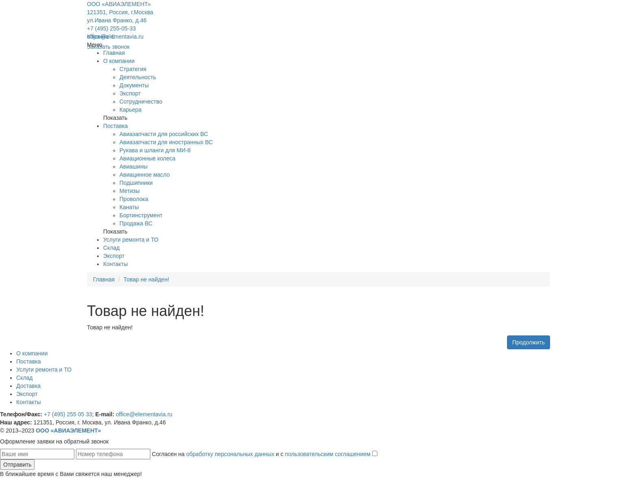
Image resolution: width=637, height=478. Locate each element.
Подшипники (136, 183)
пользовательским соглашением (327, 454)
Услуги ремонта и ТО (130, 239)
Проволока (133, 199)
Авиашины (133, 166)
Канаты (129, 207)
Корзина (101, 36)
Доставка (28, 386)
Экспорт (130, 93)
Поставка (115, 126)
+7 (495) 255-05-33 (111, 28)
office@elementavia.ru (115, 36)
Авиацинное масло (144, 174)
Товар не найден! (146, 279)
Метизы (129, 191)
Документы (134, 85)
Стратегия (132, 69)
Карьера (130, 109)
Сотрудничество (140, 101)
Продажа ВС (135, 223)
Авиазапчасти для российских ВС (163, 134)
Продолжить (528, 342)
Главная (114, 53)
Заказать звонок (108, 46)
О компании (118, 61)
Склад (111, 247)
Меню (94, 44)
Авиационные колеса (147, 158)
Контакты (115, 264)
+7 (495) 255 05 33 (68, 414)
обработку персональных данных (230, 454)
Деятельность (137, 77)
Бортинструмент (140, 215)
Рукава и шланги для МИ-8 (155, 150)
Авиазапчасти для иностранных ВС (166, 142)
